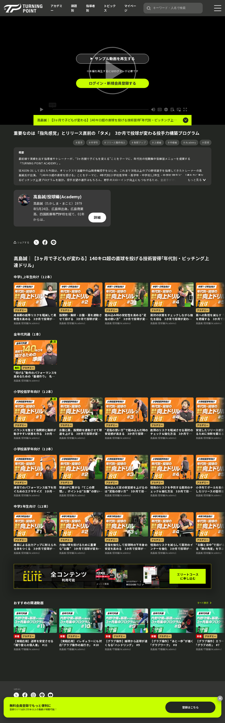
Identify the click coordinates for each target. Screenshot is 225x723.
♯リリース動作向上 (114, 142)
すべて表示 (202, 603)
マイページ (130, 8)
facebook (25, 695)
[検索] (149, 8)
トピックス (110, 8)
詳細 (97, 217)
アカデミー (56, 8)
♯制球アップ (138, 142)
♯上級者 (156, 142)
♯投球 (205, 142)
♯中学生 (93, 142)
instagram (33, 695)
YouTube (50, 695)
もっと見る (195, 179)
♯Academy (189, 142)
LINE (42, 695)
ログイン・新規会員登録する (112, 83)
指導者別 (90, 8)
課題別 (74, 8)
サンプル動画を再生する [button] (115, 58)
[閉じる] (220, 698)
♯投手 (79, 142)
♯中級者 (172, 142)
